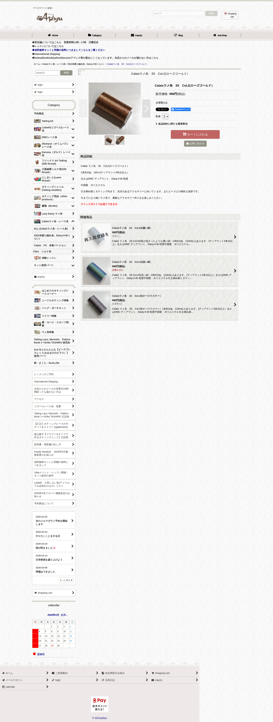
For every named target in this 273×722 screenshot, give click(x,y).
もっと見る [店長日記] (66, 580)
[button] (83, 108)
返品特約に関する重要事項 (172, 123)
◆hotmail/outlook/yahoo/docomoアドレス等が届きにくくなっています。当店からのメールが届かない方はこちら (95, 57)
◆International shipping (46, 54)
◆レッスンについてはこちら (48, 46)
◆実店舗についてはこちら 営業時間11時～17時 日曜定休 (65, 42)
